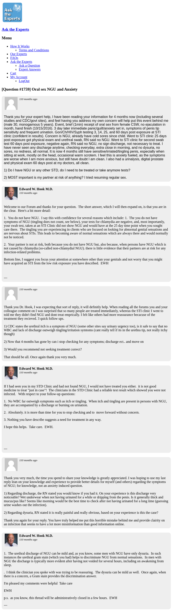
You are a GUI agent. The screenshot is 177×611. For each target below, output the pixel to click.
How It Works (20, 46)
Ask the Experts (15, 29)
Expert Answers (30, 69)
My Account (18, 77)
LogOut (24, 81)
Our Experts (18, 54)
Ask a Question (29, 65)
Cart (13, 73)
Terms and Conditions (34, 50)
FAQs (14, 58)
